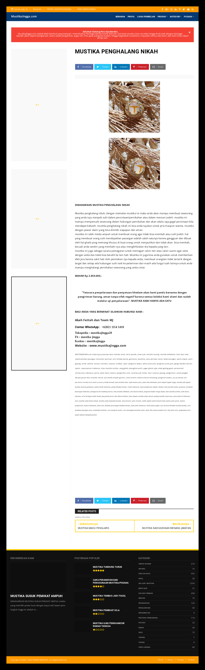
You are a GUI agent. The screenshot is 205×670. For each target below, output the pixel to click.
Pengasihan (144, 603)
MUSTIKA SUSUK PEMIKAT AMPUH (36, 596)
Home (160, 660)
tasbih (142, 642)
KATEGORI (175, 16)
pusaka (142, 623)
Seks (141, 632)
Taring (142, 637)
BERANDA (120, 16)
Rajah (141, 628)
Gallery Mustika (146, 583)
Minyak (142, 598)
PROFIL (131, 16)
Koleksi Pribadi (146, 593)
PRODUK (162, 16)
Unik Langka (144, 647)
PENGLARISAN (144, 608)
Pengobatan (144, 613)
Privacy (180, 660)
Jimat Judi (143, 588)
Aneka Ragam (145, 564)
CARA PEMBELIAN (146, 16)
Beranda (37, 9)
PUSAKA (188, 16)
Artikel (142, 569)
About (170, 660)
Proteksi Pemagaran (148, 618)
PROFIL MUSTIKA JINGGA (59, 9)
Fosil (141, 578)
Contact (191, 660)
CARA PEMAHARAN (86, 9)
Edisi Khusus (144, 574)
